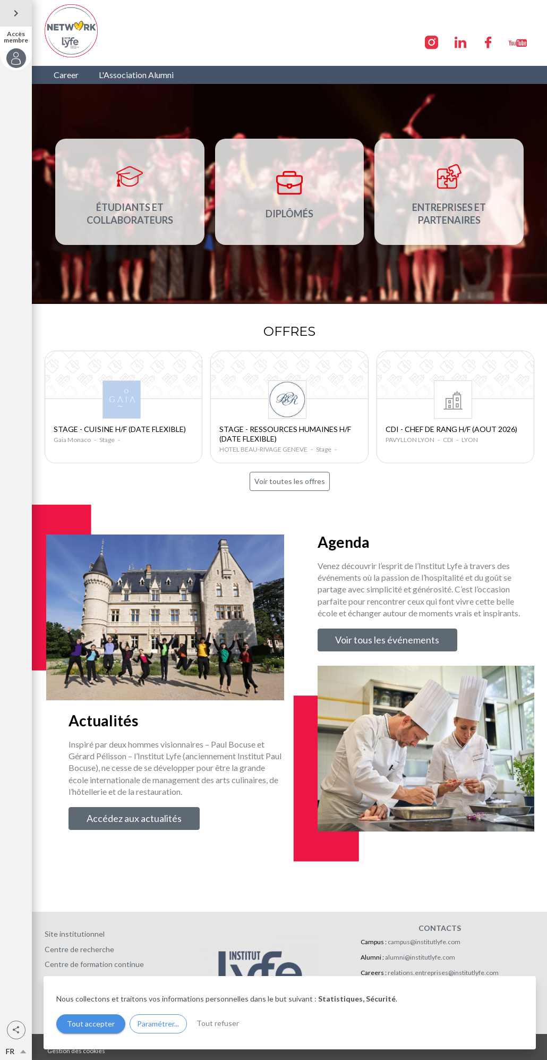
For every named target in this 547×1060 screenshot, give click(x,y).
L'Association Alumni (136, 75)
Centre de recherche (79, 949)
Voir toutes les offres (289, 481)
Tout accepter (91, 1023)
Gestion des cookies (76, 1051)
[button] (16, 1030)
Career (66, 75)
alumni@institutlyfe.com (420, 957)
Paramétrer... (158, 1023)
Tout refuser (217, 1023)
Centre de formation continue (94, 964)
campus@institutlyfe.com (424, 942)
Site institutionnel (75, 933)
